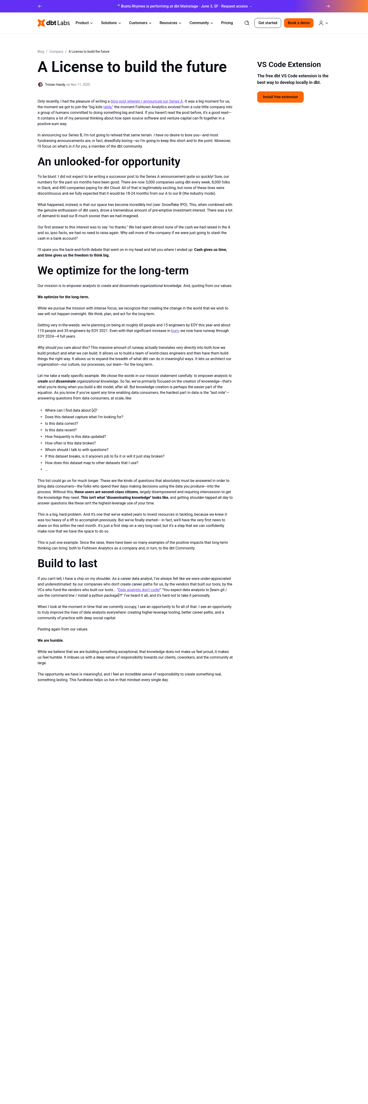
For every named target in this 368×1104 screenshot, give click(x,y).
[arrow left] (40, 6)
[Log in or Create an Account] (323, 23)
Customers (140, 23)
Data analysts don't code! (139, 590)
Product (84, 23)
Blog (41, 51)
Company (56, 51)
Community (201, 23)
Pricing (227, 23)
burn (175, 330)
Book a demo (299, 23)
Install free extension (280, 97)
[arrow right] (328, 6)
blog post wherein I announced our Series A (147, 101)
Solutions (111, 23)
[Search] (247, 23)
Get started (267, 23)
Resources (171, 23)
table (108, 107)
